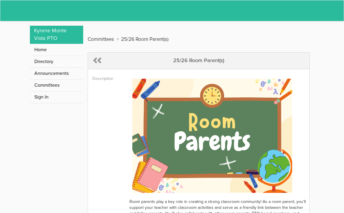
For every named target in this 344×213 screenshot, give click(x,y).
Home (40, 49)
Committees (47, 85)
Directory (43, 61)
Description (102, 79)
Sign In (41, 97)
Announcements (51, 73)
